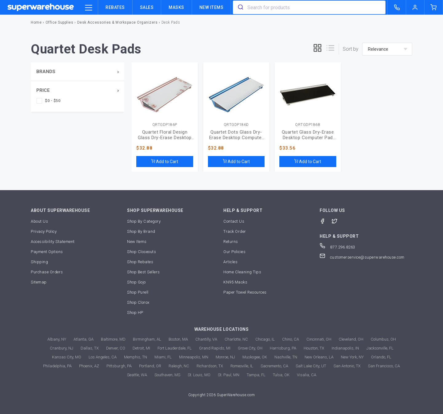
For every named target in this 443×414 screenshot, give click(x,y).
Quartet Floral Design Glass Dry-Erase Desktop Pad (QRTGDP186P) (165, 134)
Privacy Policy (44, 231)
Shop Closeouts (141, 251)
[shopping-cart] (434, 7)
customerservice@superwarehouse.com (362, 257)
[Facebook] (326, 221)
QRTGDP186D (236, 125)
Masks (176, 7)
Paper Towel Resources (245, 292)
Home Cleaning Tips (242, 272)
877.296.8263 (337, 247)
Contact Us (233, 221)
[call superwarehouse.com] (397, 7)
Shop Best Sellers (143, 272)
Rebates (115, 7)
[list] (330, 49)
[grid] (317, 49)
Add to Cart (164, 161)
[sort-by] (387, 49)
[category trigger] (88, 8)
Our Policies (234, 251)
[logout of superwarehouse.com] (415, 7)
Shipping (39, 262)
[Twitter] (338, 221)
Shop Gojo (136, 282)
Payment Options (47, 251)
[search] (240, 7)
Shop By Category (144, 221)
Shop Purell (138, 292)
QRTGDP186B (307, 125)
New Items (211, 7)
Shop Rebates (140, 262)
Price (43, 90)
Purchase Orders (47, 272)
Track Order (234, 231)
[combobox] (309, 7)
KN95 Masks (235, 282)
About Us (39, 221)
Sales (147, 7)
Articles (230, 262)
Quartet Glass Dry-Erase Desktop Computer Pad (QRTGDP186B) (308, 134)
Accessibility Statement (53, 241)
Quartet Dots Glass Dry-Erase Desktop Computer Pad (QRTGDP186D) (236, 134)
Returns (230, 241)
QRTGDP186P (164, 125)
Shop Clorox (138, 302)
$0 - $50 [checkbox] (52, 100)
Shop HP (135, 312)
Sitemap (39, 282)
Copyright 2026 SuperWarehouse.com (221, 395)
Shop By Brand (141, 231)
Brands (45, 71)
